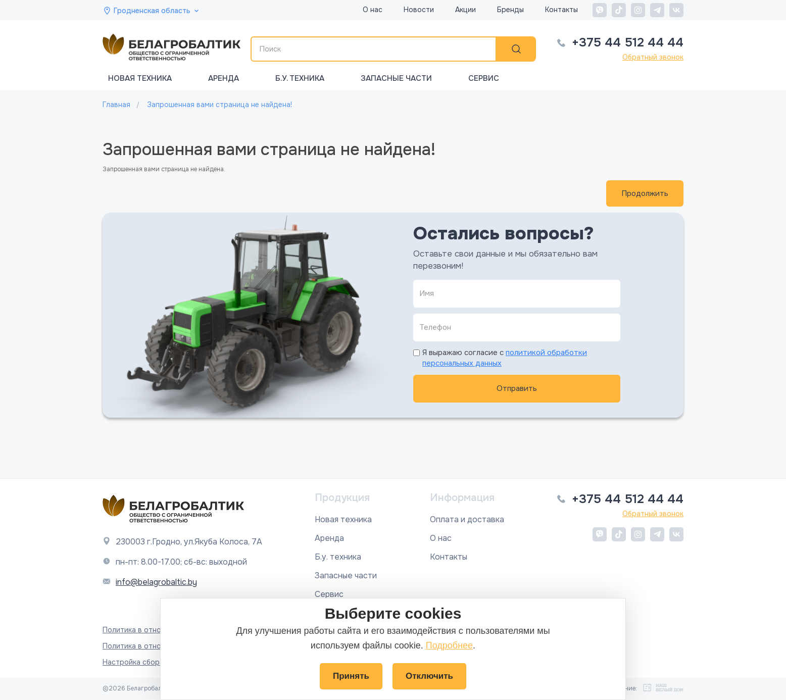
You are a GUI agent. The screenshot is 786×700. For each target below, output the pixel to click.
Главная (116, 104)
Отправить (517, 388)
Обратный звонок (652, 57)
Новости (419, 9)
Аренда (223, 78)
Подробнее (449, 645)
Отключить (429, 676)
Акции (465, 9)
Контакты (561, 9)
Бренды (510, 9)
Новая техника (140, 78)
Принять (351, 676)
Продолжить (644, 193)
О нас (372, 9)
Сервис (483, 78)
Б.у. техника (299, 78)
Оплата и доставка (467, 519)
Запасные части (396, 78)
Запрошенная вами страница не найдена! (219, 104)
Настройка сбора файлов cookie (159, 662)
